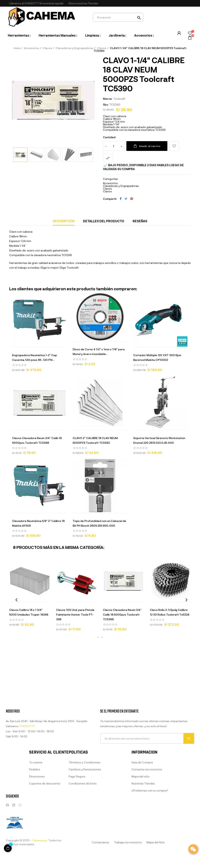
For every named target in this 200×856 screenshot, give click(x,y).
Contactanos (100, 842)
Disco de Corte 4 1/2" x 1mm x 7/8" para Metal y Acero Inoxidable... (99, 352)
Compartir (120, 198)
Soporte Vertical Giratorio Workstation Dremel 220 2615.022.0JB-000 (159, 440)
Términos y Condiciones (84, 801)
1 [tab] (98, 637)
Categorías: (110, 178)
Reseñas (140, 221)
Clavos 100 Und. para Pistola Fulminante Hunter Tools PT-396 (75, 614)
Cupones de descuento (44, 823)
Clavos (107, 188)
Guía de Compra (142, 801)
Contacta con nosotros (146, 808)
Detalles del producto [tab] (103, 221)
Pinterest (131, 198)
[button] (83, 3)
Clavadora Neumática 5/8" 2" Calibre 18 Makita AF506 (38, 523)
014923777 (31, 3)
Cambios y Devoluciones (85, 808)
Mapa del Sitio (155, 842)
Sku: (105, 104)
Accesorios (110, 183)
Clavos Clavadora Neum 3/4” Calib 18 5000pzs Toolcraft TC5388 (37, 440)
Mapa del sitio (140, 815)
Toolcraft (119, 98)
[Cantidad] (113, 146)
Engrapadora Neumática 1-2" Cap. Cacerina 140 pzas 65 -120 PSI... (34, 357)
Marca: (107, 98)
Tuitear (125, 198)
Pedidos (34, 808)
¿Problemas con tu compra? (149, 830)
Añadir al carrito (147, 146)
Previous (15, 599)
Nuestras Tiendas (143, 823)
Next (185, 599)
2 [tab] (102, 637)
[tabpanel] (29, 595)
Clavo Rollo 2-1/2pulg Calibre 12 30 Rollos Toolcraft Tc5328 (169, 612)
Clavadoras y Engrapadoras (121, 185)
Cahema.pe (39, 840)
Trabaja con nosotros (128, 842)
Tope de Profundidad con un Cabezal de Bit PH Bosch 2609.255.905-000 (99, 523)
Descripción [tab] (63, 221)
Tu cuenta (35, 801)
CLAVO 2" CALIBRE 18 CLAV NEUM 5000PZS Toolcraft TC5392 (95, 440)
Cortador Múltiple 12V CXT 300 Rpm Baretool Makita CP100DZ (157, 357)
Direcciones (37, 815)
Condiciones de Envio (83, 823)
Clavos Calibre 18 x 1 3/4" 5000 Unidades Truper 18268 (28, 612)
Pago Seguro (77, 815)
